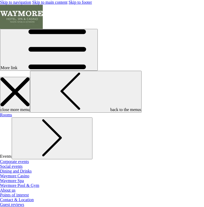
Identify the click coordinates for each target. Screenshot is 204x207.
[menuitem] (6, 115)
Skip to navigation (15, 2)
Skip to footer (80, 2)
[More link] (49, 50)
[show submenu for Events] (52, 138)
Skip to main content (49, 2)
